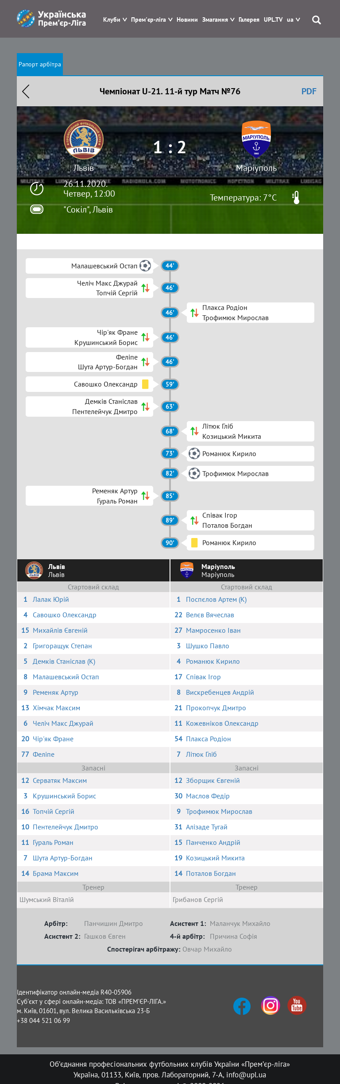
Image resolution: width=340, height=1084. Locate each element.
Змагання (215, 19)
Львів (83, 168)
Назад (25, 91)
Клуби (111, 19)
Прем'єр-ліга (148, 19)
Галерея (249, 19)
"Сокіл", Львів (88, 209)
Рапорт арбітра (40, 64)
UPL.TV (273, 19)
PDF (309, 91)
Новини (187, 19)
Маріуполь (256, 168)
